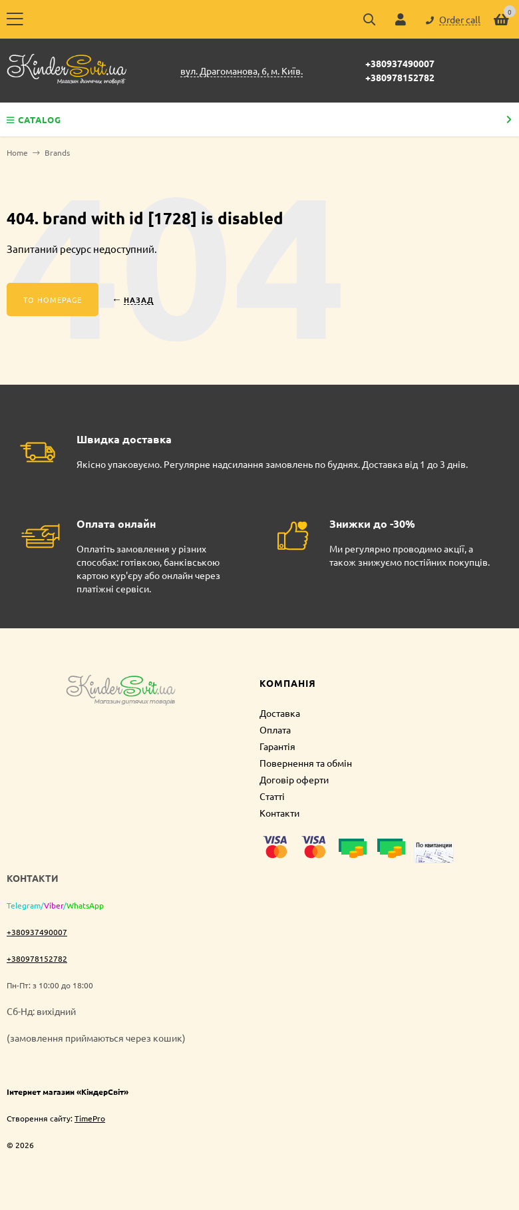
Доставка (280, 713)
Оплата (275, 729)
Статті (272, 796)
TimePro (90, 1118)
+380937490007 (399, 63)
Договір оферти (294, 779)
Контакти (279, 813)
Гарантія (277, 746)
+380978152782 (399, 77)
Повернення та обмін (306, 763)
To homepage (52, 299)
